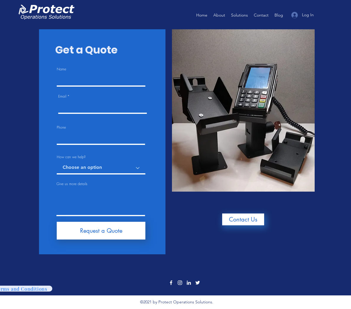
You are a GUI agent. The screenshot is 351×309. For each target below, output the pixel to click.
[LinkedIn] (189, 283)
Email (62, 96)
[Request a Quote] (101, 231)
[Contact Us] (243, 219)
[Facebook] (171, 283)
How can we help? (71, 157)
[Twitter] (198, 283)
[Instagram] (180, 283)
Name (61, 69)
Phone (61, 127)
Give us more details (71, 184)
